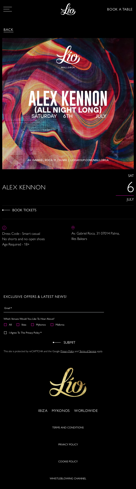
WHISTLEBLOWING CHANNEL (68, 478)
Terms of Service (87, 351)
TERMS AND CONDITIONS (68, 427)
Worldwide (86, 410)
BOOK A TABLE (120, 9)
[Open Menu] (7, 9)
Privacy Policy (67, 351)
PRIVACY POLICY (68, 444)
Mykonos (39, 324)
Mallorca (57, 324)
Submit (69, 342)
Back (8, 29)
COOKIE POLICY (68, 461)
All (8, 324)
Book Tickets (24, 209)
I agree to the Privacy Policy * (23, 332)
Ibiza (21, 324)
